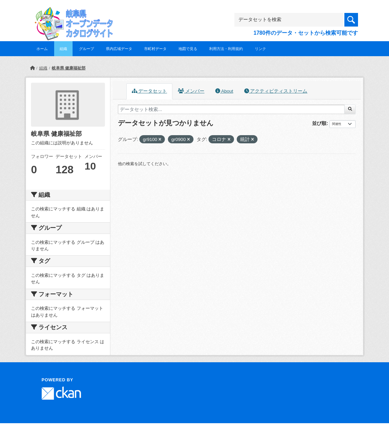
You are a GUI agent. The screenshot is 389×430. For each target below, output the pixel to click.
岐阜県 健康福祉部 (68, 68)
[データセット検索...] (231, 109)
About (224, 91)
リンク (260, 49)
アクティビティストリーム (276, 91)
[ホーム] (32, 68)
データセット (149, 91)
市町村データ (155, 49)
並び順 (319, 123)
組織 (63, 49)
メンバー (191, 91)
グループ (86, 49)
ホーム (42, 49)
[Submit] (350, 109)
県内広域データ (119, 49)
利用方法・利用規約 (226, 49)
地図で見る (187, 49)
